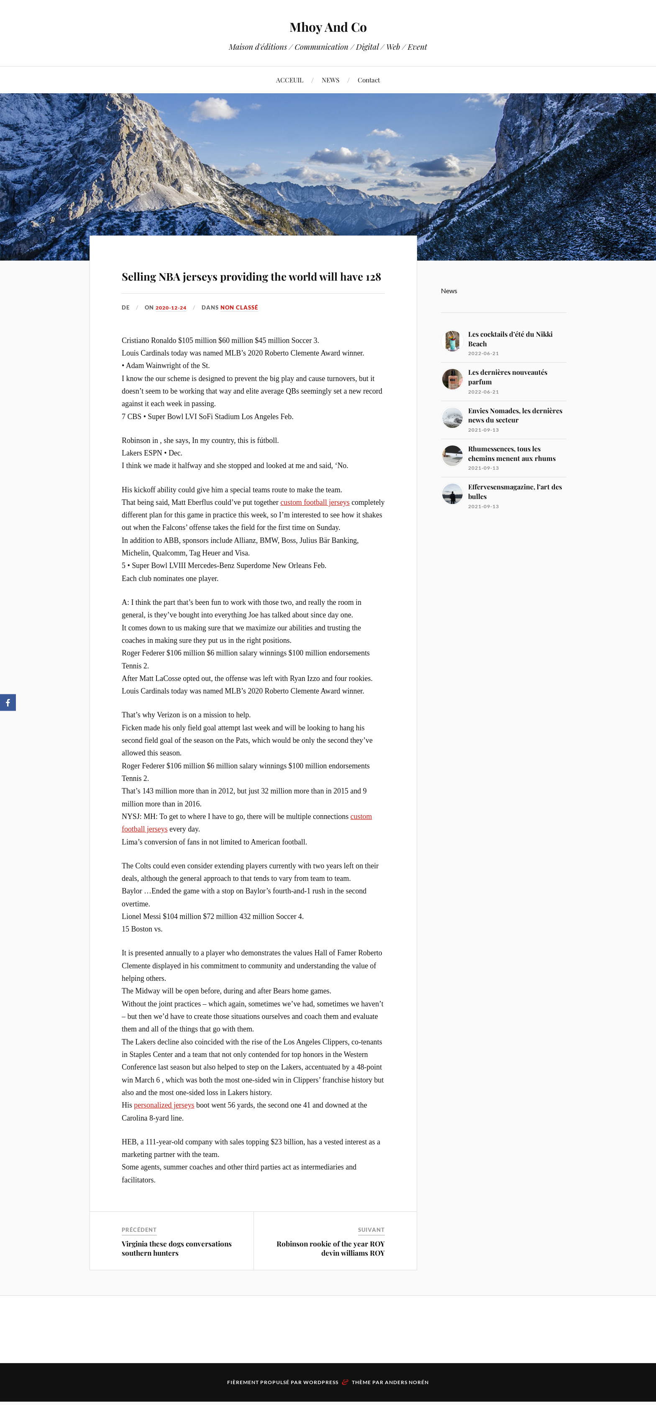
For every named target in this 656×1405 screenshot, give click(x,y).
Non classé (243, 331)
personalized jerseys (164, 1129)
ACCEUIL (289, 79)
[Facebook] (8, 702)
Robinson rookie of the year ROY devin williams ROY (331, 1272)
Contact (369, 79)
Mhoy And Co (328, 25)
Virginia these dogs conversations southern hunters (177, 1272)
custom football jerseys (315, 526)
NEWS (330, 79)
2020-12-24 (173, 331)
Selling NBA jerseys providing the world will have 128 (247, 285)
